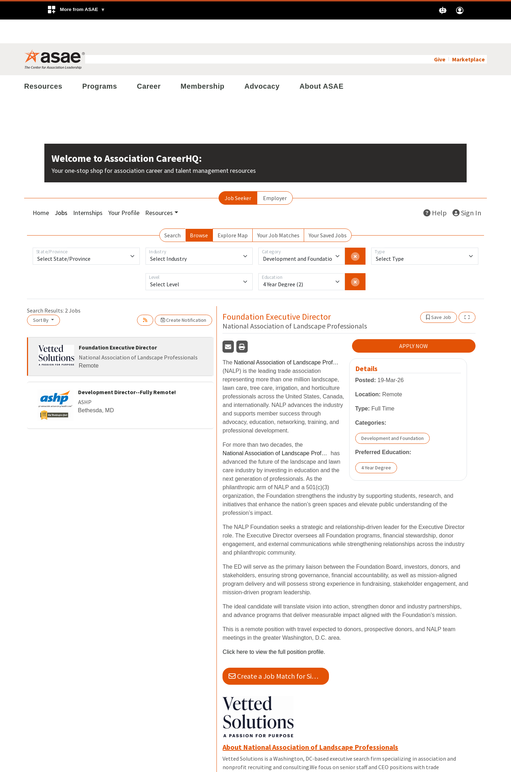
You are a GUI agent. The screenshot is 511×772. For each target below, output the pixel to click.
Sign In (466, 188)
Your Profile (123, 189)
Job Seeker (238, 174)
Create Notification (183, 296)
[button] (76, 10)
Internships (88, 189)
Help (435, 188)
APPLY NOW (413, 322)
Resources (43, 62)
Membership (203, 62)
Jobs (61, 189)
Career (149, 62)
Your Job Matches (278, 211)
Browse (199, 211)
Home (41, 189)
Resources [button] (159, 189)
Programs (99, 62)
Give (439, 35)
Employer (275, 174)
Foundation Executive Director (118, 323)
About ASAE (322, 62)
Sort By (41, 296)
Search (172, 211)
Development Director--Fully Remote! (127, 368)
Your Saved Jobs (328, 211)
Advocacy (262, 62)
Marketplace (468, 35)
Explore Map (233, 211)
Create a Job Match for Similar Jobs (279, 652)
